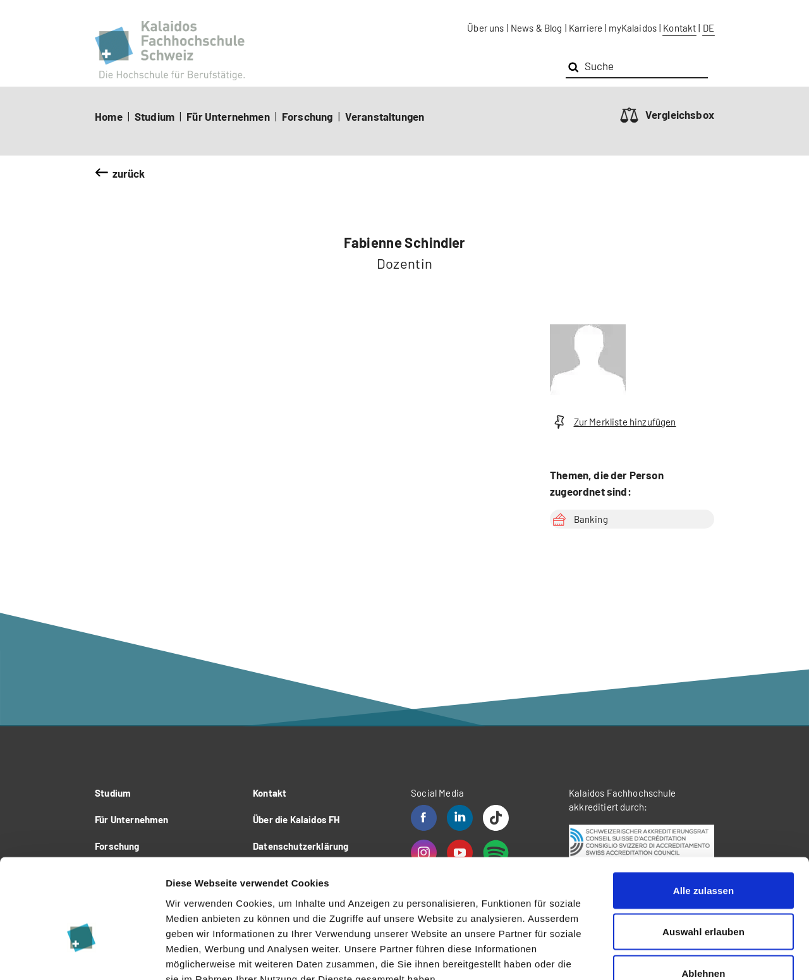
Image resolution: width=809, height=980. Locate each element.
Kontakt (679, 28)
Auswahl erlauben (703, 855)
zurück (129, 173)
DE (708, 28)
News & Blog (537, 28)
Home (109, 116)
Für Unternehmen (228, 116)
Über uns (485, 28)
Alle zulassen (703, 814)
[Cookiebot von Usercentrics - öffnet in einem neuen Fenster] (82, 955)
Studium (154, 116)
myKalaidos (633, 28)
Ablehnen (703, 896)
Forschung (307, 116)
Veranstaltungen (385, 116)
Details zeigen (672, 955)
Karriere (585, 28)
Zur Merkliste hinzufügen (613, 422)
